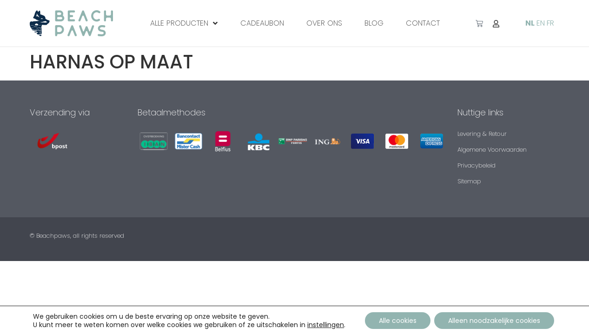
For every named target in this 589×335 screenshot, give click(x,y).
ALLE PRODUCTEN (184, 23)
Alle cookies (398, 320)
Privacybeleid (476, 165)
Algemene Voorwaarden (492, 149)
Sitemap (469, 181)
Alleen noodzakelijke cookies (494, 320)
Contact (423, 23)
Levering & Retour (482, 133)
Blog (374, 23)
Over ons (324, 23)
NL (530, 23)
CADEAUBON (262, 23)
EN (540, 23)
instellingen (326, 325)
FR (550, 23)
